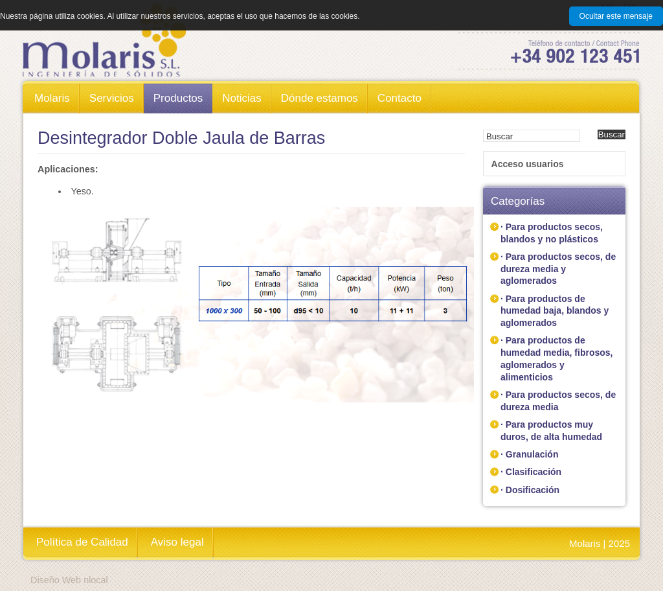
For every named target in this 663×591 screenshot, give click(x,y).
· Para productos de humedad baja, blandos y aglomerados (554, 311)
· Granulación (529, 454)
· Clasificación (530, 472)
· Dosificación (529, 490)
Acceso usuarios (527, 164)
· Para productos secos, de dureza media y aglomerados (558, 268)
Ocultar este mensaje (616, 16)
